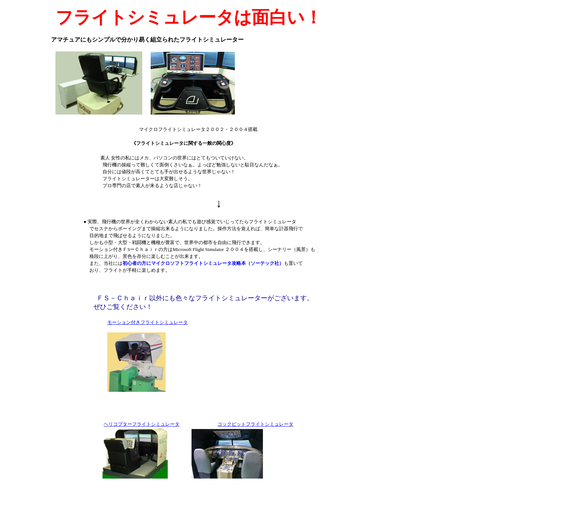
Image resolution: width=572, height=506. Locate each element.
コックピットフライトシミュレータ (255, 424)
